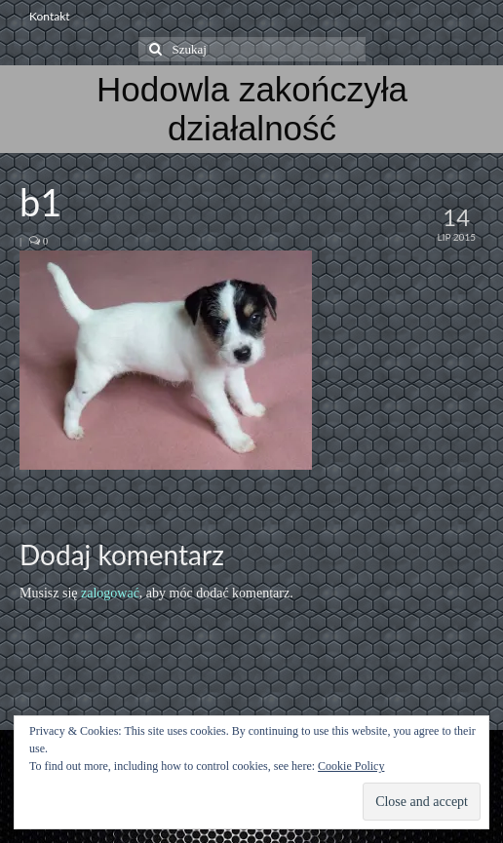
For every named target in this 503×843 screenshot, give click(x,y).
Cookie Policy (351, 766)
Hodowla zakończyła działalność (252, 108)
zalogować (110, 593)
